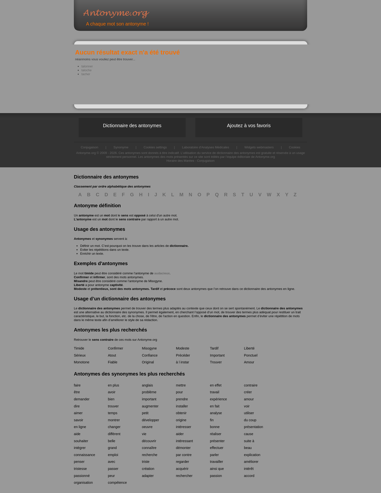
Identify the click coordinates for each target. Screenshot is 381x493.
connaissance (84, 455)
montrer (114, 420)
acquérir (182, 469)
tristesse (80, 469)
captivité (116, 285)
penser (79, 462)
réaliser (215, 434)
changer (114, 427)
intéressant (184, 441)
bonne (215, 427)
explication (252, 455)
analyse (216, 413)
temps (112, 413)
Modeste (80, 289)
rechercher (184, 476)
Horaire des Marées (180, 160)
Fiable (112, 362)
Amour (249, 362)
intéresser (183, 427)
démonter (183, 448)
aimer (78, 413)
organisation (83, 482)
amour (249, 399)
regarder (182, 462)
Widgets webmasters (259, 147)
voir (247, 406)
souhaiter (81, 441)
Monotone (81, 362)
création (148, 469)
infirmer (99, 277)
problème (149, 392)
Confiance (149, 355)
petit (145, 413)
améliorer (251, 462)
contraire (251, 385)
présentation (253, 427)
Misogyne (155, 281)
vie (144, 434)
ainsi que (217, 469)
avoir (111, 392)
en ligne (80, 427)
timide (89, 273)
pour (179, 392)
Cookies (294, 147)
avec (111, 462)
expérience (218, 399)
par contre (183, 455)
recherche (149, 455)
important (149, 399)
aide (77, 434)
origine (181, 420)
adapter (148, 476)
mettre (181, 385)
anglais (147, 385)
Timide (79, 348)
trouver (113, 406)
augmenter (150, 406)
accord (249, 476)
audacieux (162, 273)
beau (248, 448)
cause (248, 434)
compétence (117, 482)
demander (81, 399)
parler (214, 455)
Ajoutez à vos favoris (249, 125)
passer (113, 469)
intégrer (80, 448)
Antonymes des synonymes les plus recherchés (129, 373)
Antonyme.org (123, 13)
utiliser (249, 413)
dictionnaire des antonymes (99, 308)
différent (114, 434)
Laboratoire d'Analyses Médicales (205, 147)
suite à (249, 441)
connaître (149, 448)
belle (111, 441)
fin (212, 420)
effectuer (216, 448)
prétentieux (99, 289)
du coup (250, 420)
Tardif (155, 289)
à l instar (182, 362)
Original (148, 362)
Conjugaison (206, 160)
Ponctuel (251, 355)
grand (112, 448)
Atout (112, 355)
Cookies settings (155, 147)
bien (111, 399)
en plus (113, 385)
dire (77, 406)
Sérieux (80, 355)
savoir (78, 420)
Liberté (79, 285)
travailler (216, 462)
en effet (215, 385)
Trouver (216, 362)
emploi (113, 455)
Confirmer (81, 277)
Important (217, 355)
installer (182, 406)
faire (77, 385)
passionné (82, 476)
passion (216, 476)
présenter (217, 441)
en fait (214, 406)
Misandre (81, 281)
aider (180, 434)
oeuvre (147, 427)
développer (150, 420)
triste (145, 462)
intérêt (249, 469)
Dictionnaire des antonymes (132, 125)
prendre (182, 399)
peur (111, 476)
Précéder (183, 355)
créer (248, 392)
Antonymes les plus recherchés (110, 329)
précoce (170, 289)
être (77, 392)
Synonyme (120, 147)
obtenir (181, 413)
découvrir (149, 441)
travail (214, 392)
